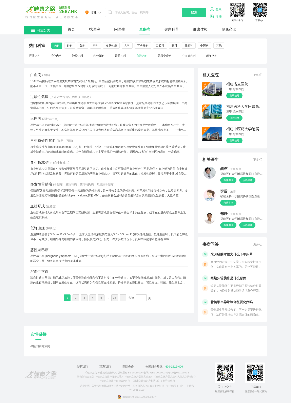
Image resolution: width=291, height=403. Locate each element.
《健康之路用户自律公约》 (113, 380)
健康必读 (229, 29)
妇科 (82, 45)
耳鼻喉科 (143, 45)
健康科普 (171, 29)
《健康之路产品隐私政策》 (138, 376)
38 (114, 297)
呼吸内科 (34, 55)
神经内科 (77, 55)
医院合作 (128, 366)
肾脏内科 (120, 55)
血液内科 (142, 55)
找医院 (94, 29)
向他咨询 (228, 180)
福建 (93, 12)
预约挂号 (234, 95)
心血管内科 (189, 55)
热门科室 (37, 45)
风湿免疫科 (165, 55)
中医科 (204, 45)
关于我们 (82, 366)
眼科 (174, 45)
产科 (95, 45)
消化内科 (56, 55)
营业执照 (85, 385)
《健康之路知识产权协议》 (145, 380)
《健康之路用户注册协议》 (109, 376)
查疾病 (144, 29)
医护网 (51, 12)
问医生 (119, 29)
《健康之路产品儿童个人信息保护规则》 (175, 376)
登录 (216, 9)
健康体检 (200, 29)
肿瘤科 (189, 45)
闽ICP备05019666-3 (178, 372)
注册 (216, 16)
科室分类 (40, 30)
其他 (219, 45)
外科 (70, 45)
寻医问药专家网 (40, 346)
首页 (71, 29)
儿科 (127, 45)
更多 (257, 75)
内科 (57, 45)
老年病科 (211, 55)
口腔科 (160, 45)
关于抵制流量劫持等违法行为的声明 (111, 385)
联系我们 (105, 366)
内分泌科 (99, 55)
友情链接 (38, 334)
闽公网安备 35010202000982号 (137, 397)
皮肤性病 (111, 45)
